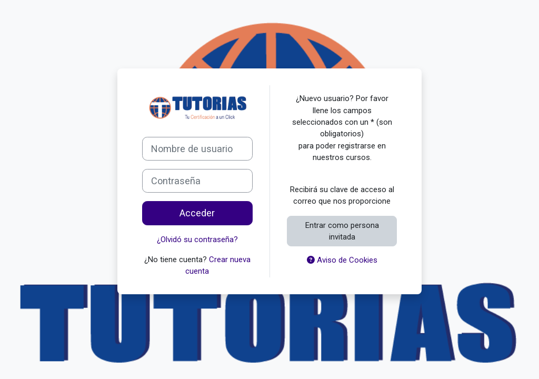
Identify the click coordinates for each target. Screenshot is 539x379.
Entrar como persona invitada (342, 231)
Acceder (197, 212)
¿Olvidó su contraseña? (197, 239)
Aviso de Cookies (342, 260)
